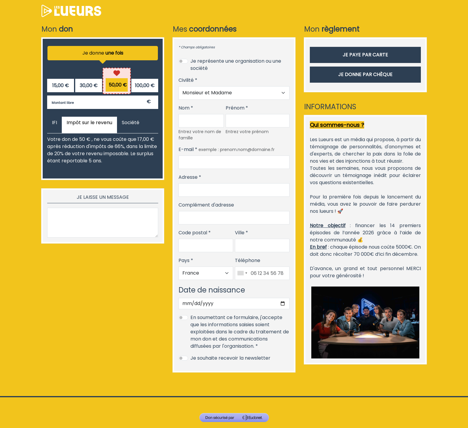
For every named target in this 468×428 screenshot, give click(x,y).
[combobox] (242, 273)
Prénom (235, 107)
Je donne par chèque (365, 74)
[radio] (61, 85)
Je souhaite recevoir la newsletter (230, 358)
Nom (184, 107)
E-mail (186, 149)
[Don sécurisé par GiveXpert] (234, 417)
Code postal (192, 232)
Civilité (186, 80)
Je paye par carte (365, 54)
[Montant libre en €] (102, 102)
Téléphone (247, 260)
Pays (184, 260)
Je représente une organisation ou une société (235, 65)
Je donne (102, 55)
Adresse (188, 177)
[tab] (54, 125)
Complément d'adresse (206, 204)
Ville (239, 232)
